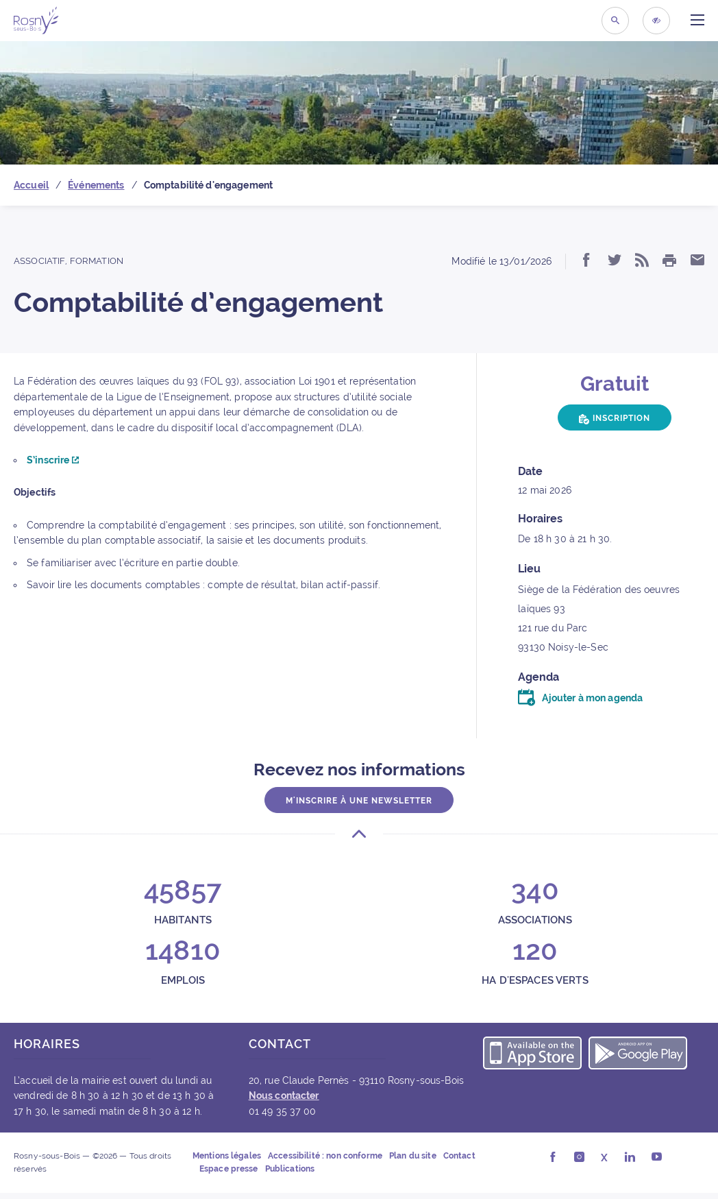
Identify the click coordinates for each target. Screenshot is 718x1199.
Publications (290, 1169)
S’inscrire (53, 460)
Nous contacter (284, 1095)
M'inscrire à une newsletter (359, 801)
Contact (459, 1156)
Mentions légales (227, 1156)
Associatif (39, 261)
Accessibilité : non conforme (325, 1156)
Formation (96, 261)
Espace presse (228, 1169)
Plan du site (412, 1156)
